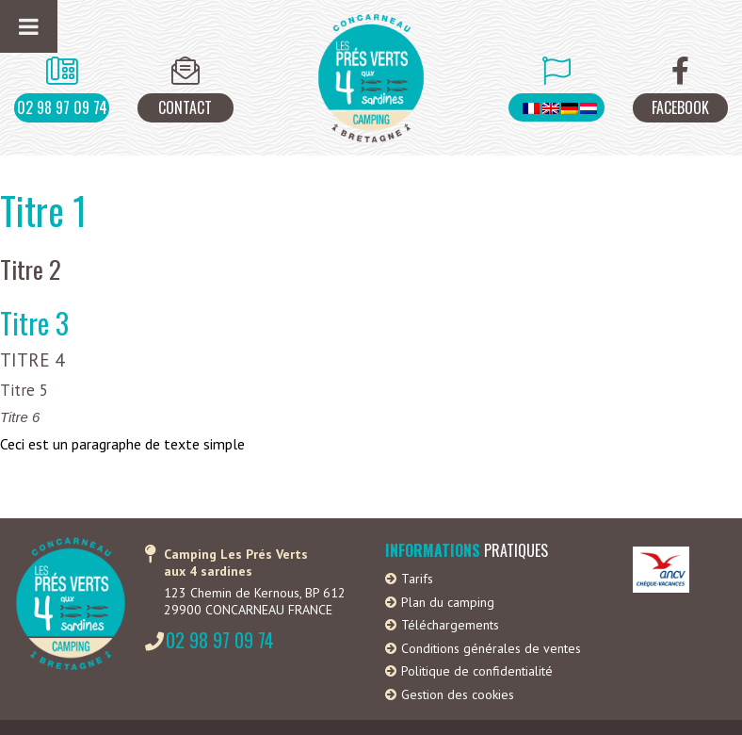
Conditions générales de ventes (491, 648)
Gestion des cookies (457, 694)
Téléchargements (450, 624)
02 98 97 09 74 (62, 107)
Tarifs (417, 578)
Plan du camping (447, 602)
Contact (185, 107)
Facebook (680, 107)
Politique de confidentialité (477, 670)
